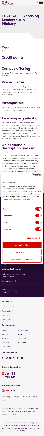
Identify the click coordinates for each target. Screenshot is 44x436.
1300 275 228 (11, 292)
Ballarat (4, 330)
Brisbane (5, 338)
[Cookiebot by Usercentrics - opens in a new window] (31, 174)
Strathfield (22, 338)
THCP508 (5, 107)
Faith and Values (8, 307)
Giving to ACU (7, 315)
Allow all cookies (22, 245)
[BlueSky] (22, 358)
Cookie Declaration (11, 199)
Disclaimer (26, 397)
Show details (32, 238)
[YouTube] (14, 358)
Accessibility (6, 397)
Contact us (6, 319)
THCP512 (5, 89)
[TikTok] (18, 358)
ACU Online (22, 342)
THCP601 (37, 107)
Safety (4, 400)
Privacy (35, 397)
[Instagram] (7, 358)
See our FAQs (7, 281)
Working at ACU (8, 311)
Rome (20, 334)
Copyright (16, 397)
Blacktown (5, 334)
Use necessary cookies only (22, 259)
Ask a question (9, 289)
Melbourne (6, 347)
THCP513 (25, 92)
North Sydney (23, 330)
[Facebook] (3, 358)
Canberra (5, 342)
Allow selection (22, 252)
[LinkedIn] (10, 358)
